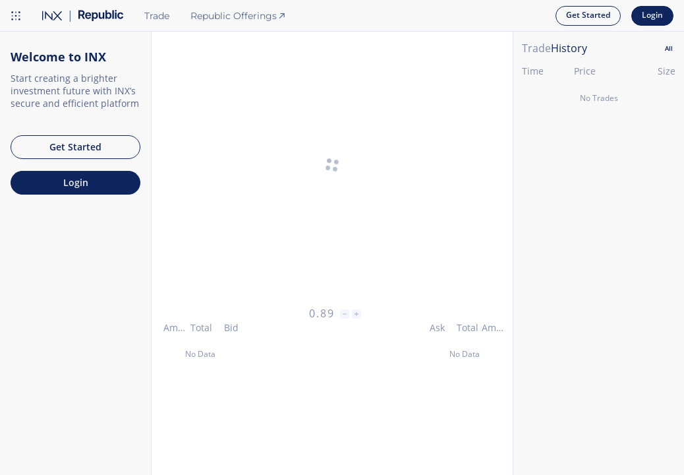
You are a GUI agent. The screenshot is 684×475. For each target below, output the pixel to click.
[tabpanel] (598, 267)
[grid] (598, 279)
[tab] (669, 49)
